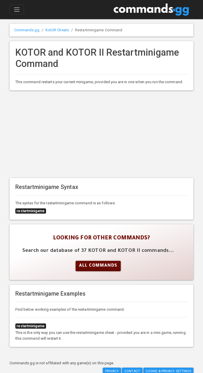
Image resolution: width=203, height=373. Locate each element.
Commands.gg (26, 30)
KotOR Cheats (57, 30)
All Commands (98, 266)
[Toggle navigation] (17, 9)
